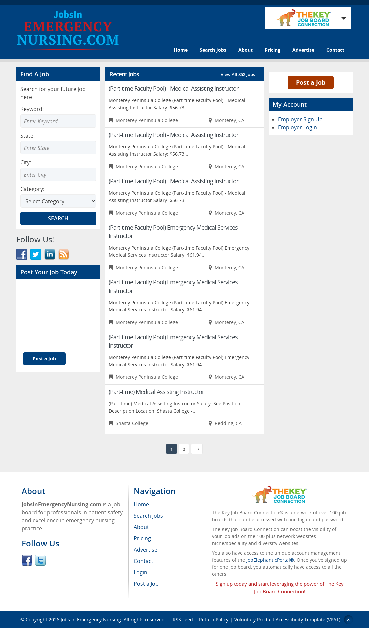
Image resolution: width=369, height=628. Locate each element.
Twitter (40, 560)
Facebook (27, 560)
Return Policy (213, 619)
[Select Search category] (58, 201)
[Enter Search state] (58, 147)
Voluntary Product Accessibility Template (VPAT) (287, 619)
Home (181, 50)
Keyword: (32, 109)
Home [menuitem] (141, 504)
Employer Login (297, 127)
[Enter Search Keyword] (58, 121)
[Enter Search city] (58, 174)
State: (27, 135)
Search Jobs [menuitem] (148, 515)
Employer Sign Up (300, 119)
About (245, 50)
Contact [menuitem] (143, 561)
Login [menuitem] (140, 572)
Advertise (303, 50)
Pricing (272, 50)
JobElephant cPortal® (270, 560)
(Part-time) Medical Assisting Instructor (156, 392)
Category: (32, 189)
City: (25, 162)
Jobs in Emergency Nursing (91, 619)
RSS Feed (183, 619)
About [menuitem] (141, 527)
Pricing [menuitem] (142, 538)
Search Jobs (213, 50)
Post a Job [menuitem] (146, 583)
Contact (335, 50)
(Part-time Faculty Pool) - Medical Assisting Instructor (173, 88)
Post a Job (44, 358)
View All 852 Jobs (238, 74)
